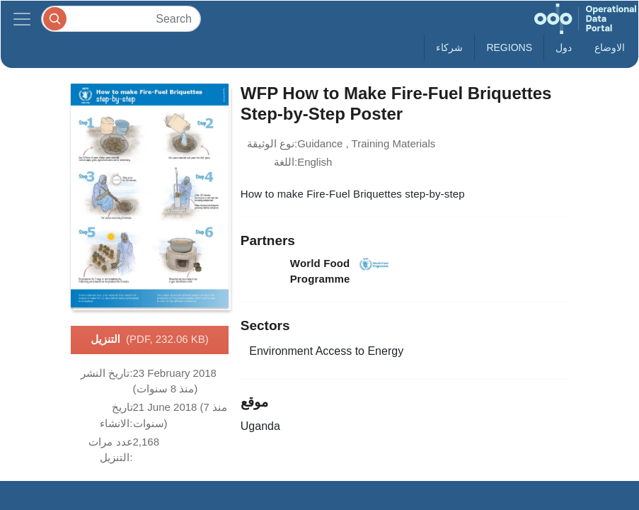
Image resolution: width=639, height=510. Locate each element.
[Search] (121, 19)
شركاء (449, 47)
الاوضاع (609, 47)
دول (563, 47)
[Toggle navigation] (22, 19)
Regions (509, 47)
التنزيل (150, 340)
